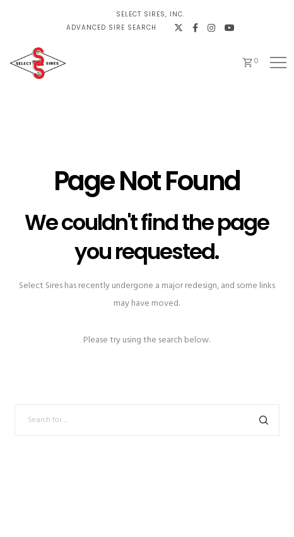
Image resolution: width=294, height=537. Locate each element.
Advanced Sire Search (111, 27)
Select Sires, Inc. (150, 14)
